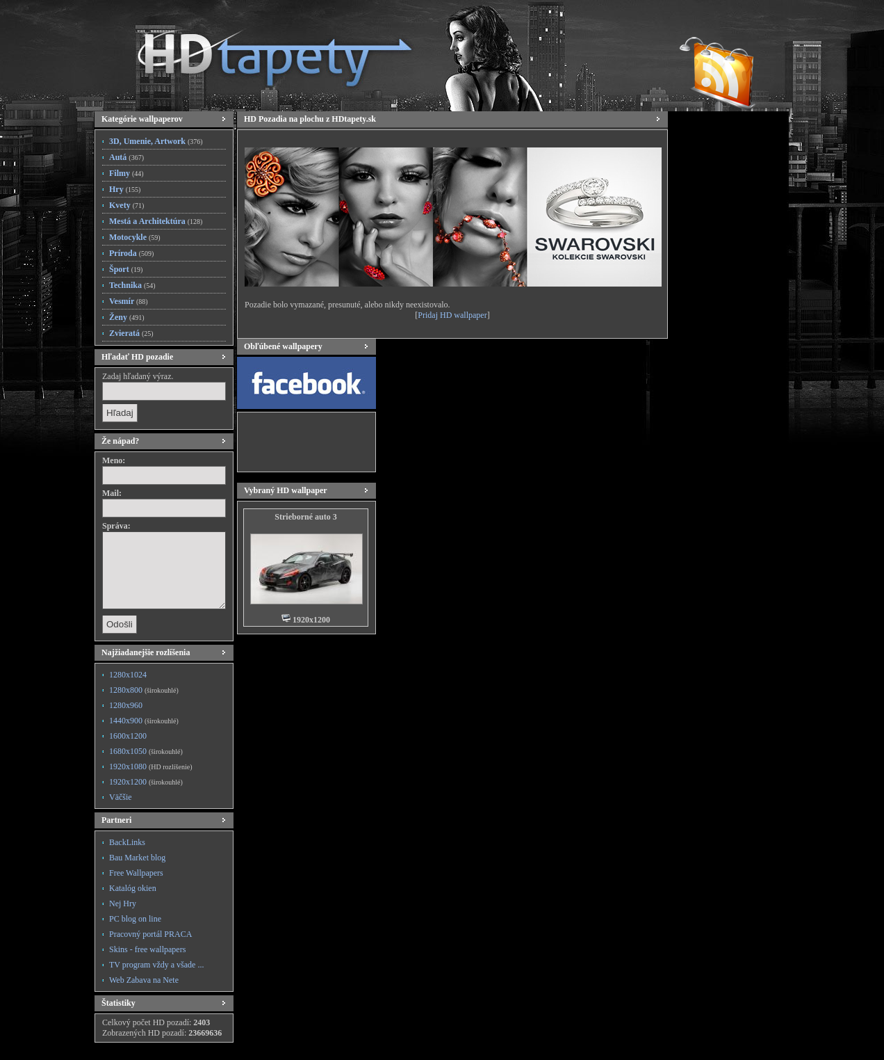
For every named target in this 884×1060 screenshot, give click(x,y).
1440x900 (144, 720)
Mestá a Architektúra (155, 221)
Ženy (127, 317)
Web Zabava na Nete (144, 980)
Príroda (131, 253)
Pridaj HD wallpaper (452, 315)
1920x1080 (150, 766)
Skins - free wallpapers (147, 949)
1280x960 (125, 705)
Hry (124, 189)
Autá (126, 157)
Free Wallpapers (136, 873)
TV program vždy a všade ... (156, 965)
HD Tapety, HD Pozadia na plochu (261, 52)
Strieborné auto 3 (305, 517)
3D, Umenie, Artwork (156, 141)
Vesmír (128, 301)
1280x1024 (128, 675)
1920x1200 (146, 782)
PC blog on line (135, 919)
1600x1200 (128, 736)
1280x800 (144, 690)
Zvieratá (131, 333)
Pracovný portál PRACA (150, 934)
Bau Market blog (137, 857)
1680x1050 (146, 751)
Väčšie (120, 797)
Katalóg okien (132, 888)
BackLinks (127, 842)
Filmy (126, 173)
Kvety (126, 205)
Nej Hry (122, 903)
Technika (132, 285)
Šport (125, 269)
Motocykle (135, 237)
